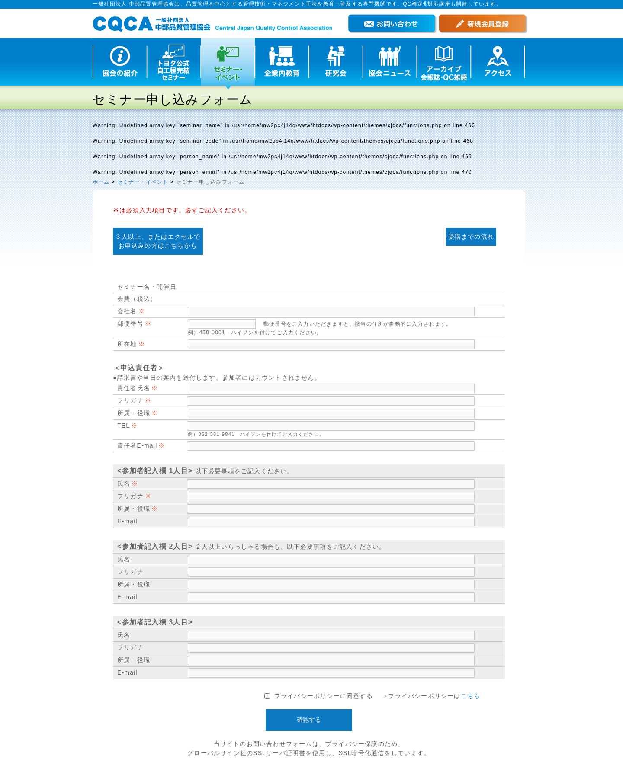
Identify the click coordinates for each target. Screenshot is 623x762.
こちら (471, 695)
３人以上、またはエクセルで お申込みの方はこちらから (158, 241)
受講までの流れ (471, 236)
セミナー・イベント (143, 182)
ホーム (101, 182)
